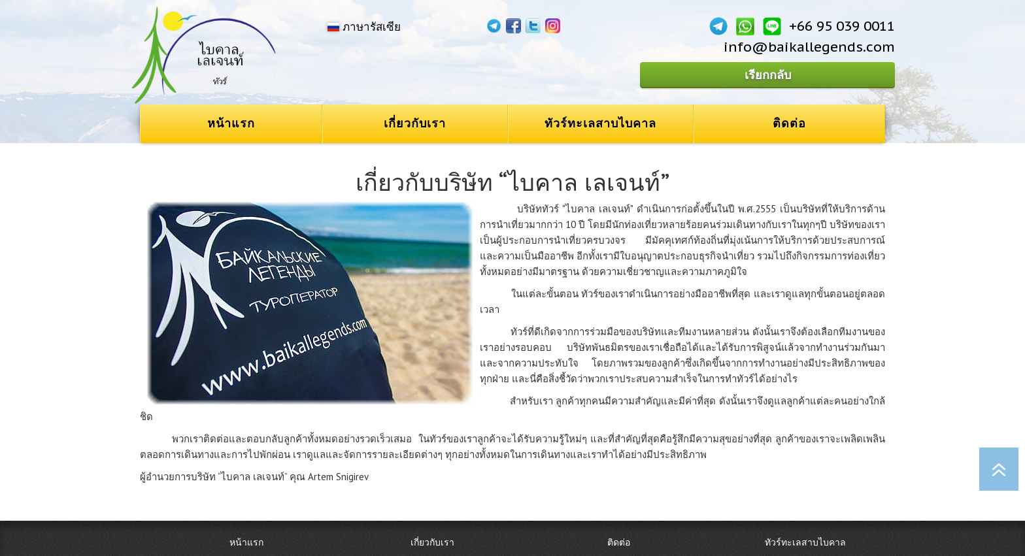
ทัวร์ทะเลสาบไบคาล (600, 123)
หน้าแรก (231, 123)
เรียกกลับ (768, 74)
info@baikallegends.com (809, 47)
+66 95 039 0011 (842, 26)
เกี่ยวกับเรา (415, 123)
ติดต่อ (789, 123)
